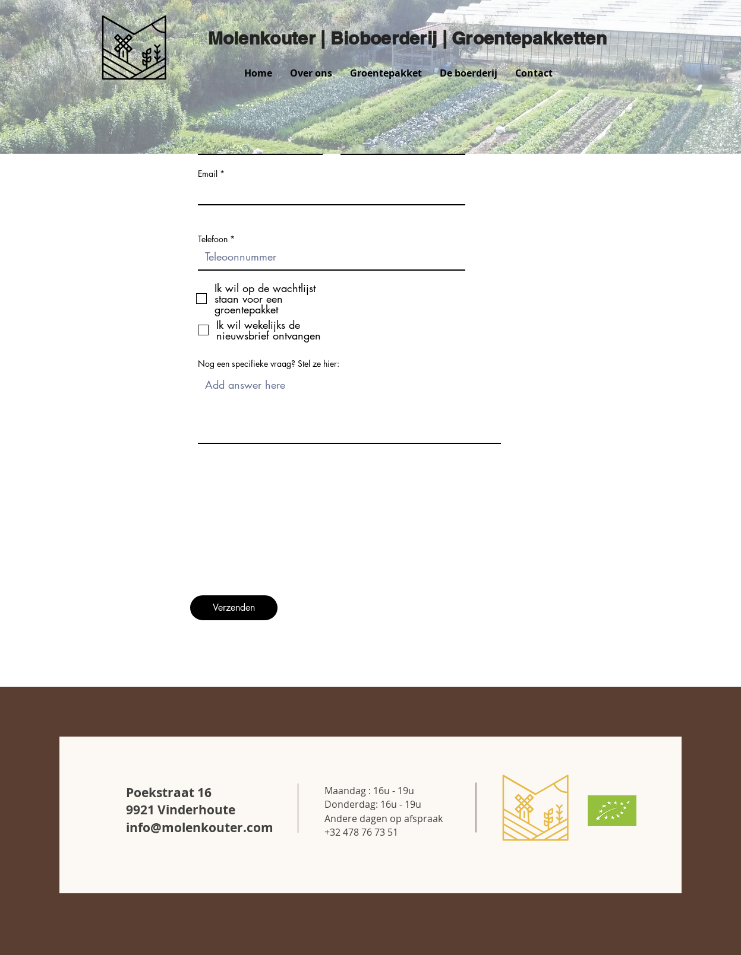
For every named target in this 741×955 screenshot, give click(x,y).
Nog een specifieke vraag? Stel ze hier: (268, 364)
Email (207, 174)
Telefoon (213, 239)
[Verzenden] (234, 607)
